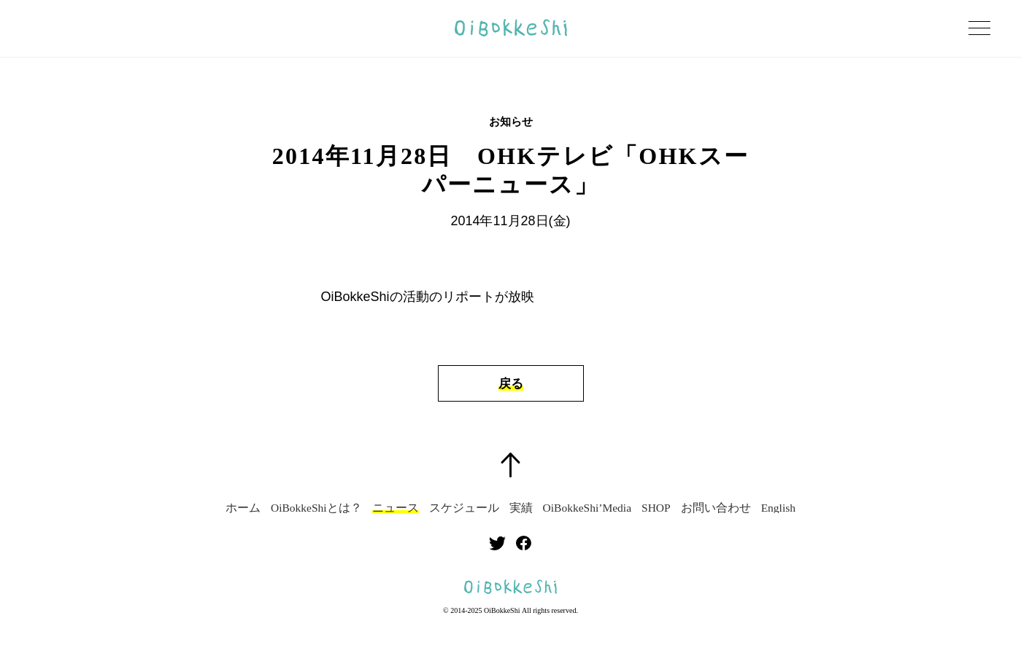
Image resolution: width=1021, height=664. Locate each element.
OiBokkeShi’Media (587, 508)
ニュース (395, 508)
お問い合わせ (716, 508)
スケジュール (464, 508)
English (778, 508)
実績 (521, 508)
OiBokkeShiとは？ (316, 508)
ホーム (243, 508)
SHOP (656, 508)
